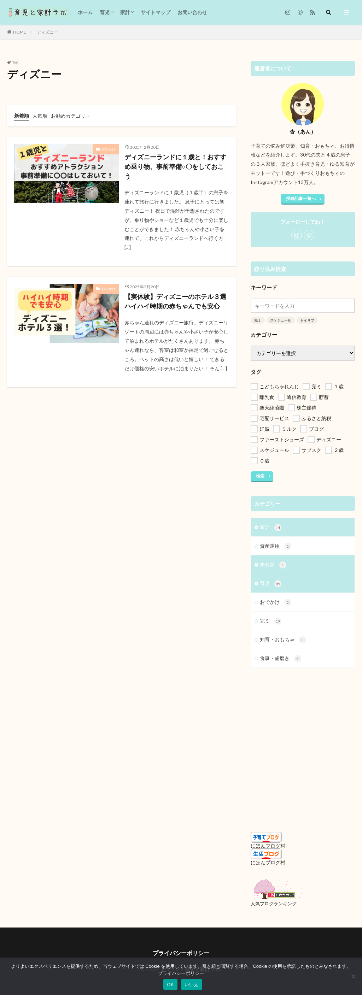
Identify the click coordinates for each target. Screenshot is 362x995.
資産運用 (275, 546)
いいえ (192, 984)
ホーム (85, 12)
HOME (19, 32)
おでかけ (108, 149)
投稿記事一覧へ (301, 198)
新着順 (21, 116)
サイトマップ (155, 12)
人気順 (40, 116)
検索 (260, 475)
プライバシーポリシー (181, 952)
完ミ (257, 320)
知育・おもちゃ (283, 639)
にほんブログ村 (268, 846)
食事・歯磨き (280, 658)
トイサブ (307, 320)
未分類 (273, 565)
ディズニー (47, 32)
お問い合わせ (192, 12)
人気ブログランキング (274, 903)
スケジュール (280, 320)
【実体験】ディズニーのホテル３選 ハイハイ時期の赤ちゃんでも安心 (176, 301)
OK (170, 984)
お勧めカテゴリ (68, 116)
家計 (125, 12)
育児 (105, 12)
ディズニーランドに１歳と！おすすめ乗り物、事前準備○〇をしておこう (175, 166)
